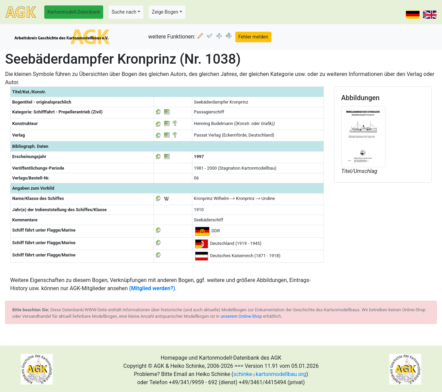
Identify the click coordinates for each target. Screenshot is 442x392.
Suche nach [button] (124, 12)
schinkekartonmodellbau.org (269, 374)
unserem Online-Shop (241, 316)
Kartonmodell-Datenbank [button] (73, 12)
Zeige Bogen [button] (165, 12)
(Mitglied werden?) (152, 288)
